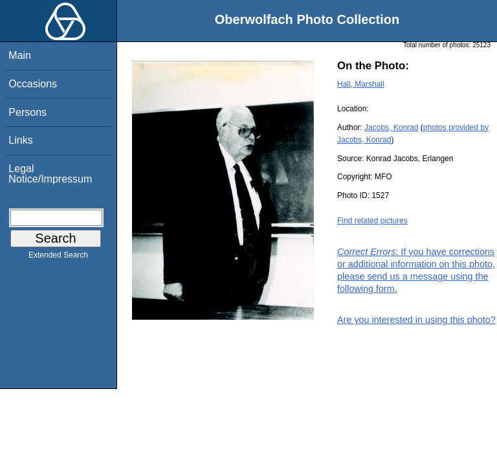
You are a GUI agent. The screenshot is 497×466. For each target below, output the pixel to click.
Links (20, 140)
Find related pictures (372, 220)
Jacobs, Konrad (391, 127)
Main (19, 55)
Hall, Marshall (360, 84)
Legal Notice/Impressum (50, 173)
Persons (27, 112)
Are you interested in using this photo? (416, 320)
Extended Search (58, 257)
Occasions (32, 83)
